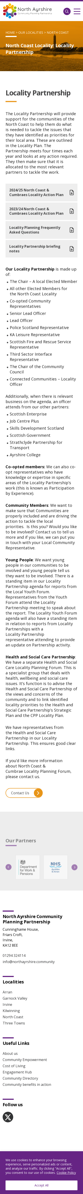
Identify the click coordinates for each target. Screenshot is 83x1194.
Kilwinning (11, 1010)
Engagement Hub (17, 1072)
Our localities (30, 32)
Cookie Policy (66, 1173)
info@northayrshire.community (29, 961)
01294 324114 (14, 955)
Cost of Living (14, 1065)
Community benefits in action (27, 1084)
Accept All (41, 1185)
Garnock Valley (15, 998)
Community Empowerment (25, 1059)
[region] (41, 1172)
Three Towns (14, 1023)
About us (10, 1053)
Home (10, 32)
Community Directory (20, 1078)
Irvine (7, 1004)
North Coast (58, 32)
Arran (7, 992)
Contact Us (26, 795)
